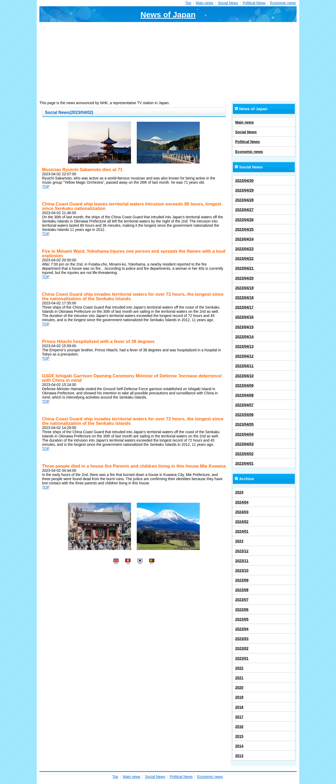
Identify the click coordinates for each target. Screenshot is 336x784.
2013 (239, 756)
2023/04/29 (244, 190)
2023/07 (242, 599)
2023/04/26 (244, 220)
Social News (228, 3)
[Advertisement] (168, 61)
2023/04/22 (244, 258)
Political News (254, 3)
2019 (239, 697)
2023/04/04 (244, 434)
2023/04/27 (244, 210)
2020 (239, 687)
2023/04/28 (244, 200)
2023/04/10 (244, 376)
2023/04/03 (244, 444)
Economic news (283, 3)
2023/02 (242, 648)
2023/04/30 (244, 180)
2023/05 (242, 619)
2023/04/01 (244, 463)
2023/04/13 (244, 346)
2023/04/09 (244, 385)
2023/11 (242, 561)
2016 (239, 726)
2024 (239, 492)
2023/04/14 (244, 337)
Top (188, 3)
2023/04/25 (244, 229)
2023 (239, 541)
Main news (204, 3)
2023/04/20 (244, 278)
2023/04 (242, 629)
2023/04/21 (244, 268)
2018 (239, 707)
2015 (239, 736)
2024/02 (242, 522)
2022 (239, 668)
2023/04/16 (244, 317)
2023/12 (242, 551)
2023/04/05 (244, 424)
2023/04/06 (244, 414)
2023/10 (242, 570)
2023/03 (242, 639)
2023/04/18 (244, 297)
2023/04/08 (244, 395)
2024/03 (242, 512)
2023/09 (242, 580)
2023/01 (242, 658)
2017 (239, 717)
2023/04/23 (244, 249)
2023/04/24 (244, 239)
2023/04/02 (244, 454)
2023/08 (242, 590)
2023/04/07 (244, 405)
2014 (239, 746)
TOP (46, 186)
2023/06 (242, 609)
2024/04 (242, 502)
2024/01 (242, 531)
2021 (239, 678)
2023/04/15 (244, 327)
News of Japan (168, 14)
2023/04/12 (244, 356)
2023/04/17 (244, 307)
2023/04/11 (244, 366)
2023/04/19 (244, 288)
